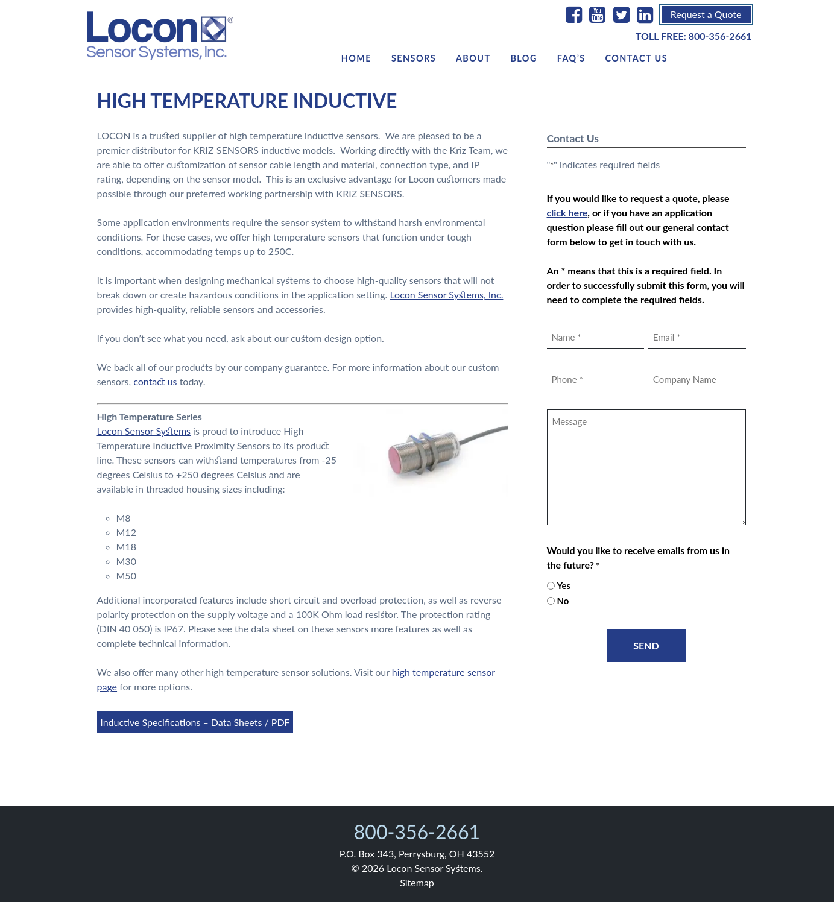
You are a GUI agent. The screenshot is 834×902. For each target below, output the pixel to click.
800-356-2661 (720, 36)
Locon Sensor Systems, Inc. (446, 294)
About (473, 58)
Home (356, 58)
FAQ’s (571, 58)
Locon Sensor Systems (144, 431)
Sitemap (417, 882)
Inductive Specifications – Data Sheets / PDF (194, 722)
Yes (563, 585)
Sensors (413, 58)
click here (567, 212)
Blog (523, 58)
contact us (155, 381)
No (563, 600)
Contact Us (636, 58)
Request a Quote (706, 14)
